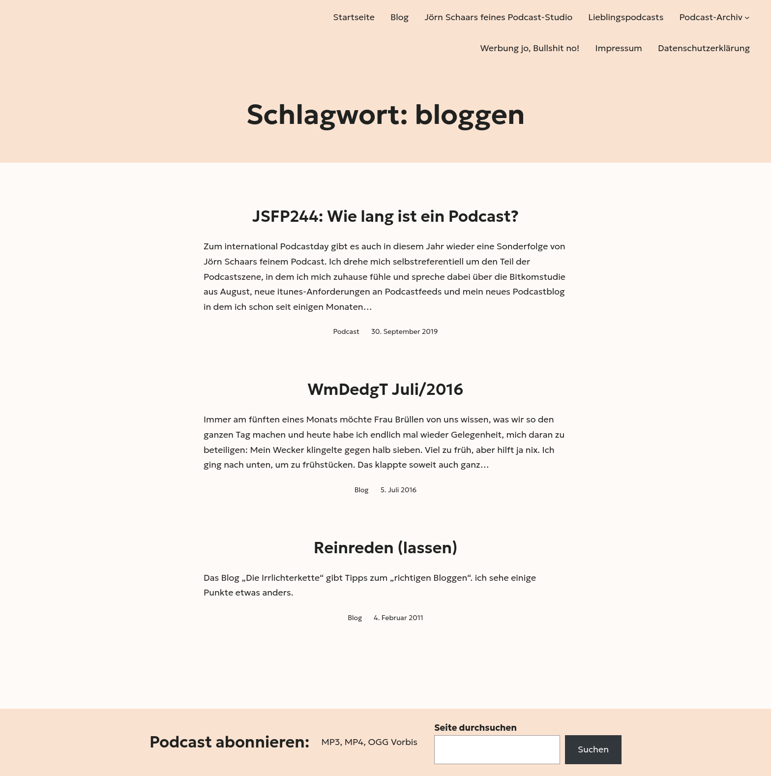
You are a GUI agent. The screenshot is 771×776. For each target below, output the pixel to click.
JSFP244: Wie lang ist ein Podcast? (385, 216)
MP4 (354, 741)
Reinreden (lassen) (386, 548)
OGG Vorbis (392, 741)
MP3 (330, 741)
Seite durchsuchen (475, 727)
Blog (362, 489)
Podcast (346, 331)
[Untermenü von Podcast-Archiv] (747, 17)
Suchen (593, 749)
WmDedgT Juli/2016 (385, 389)
